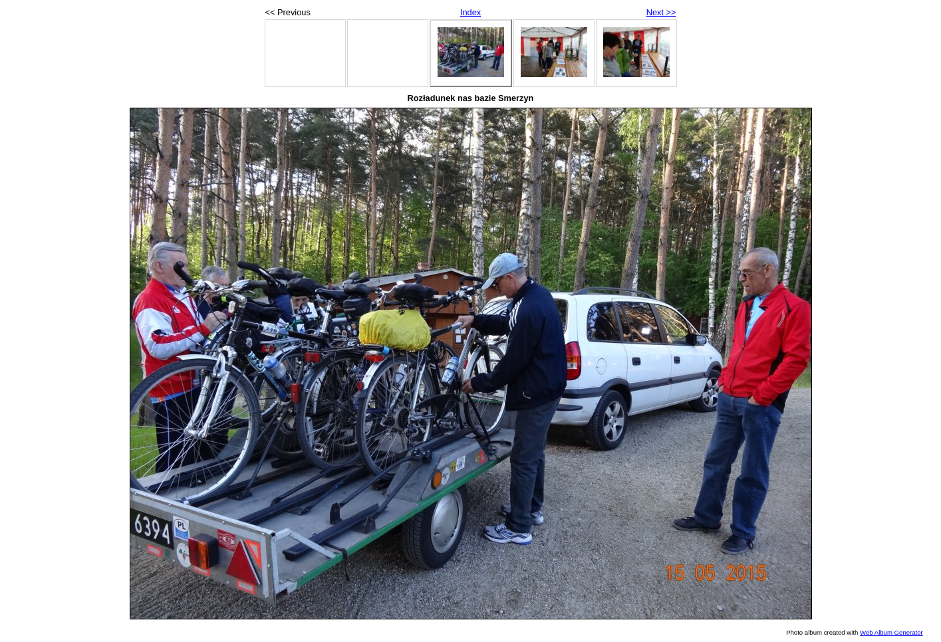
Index (470, 12)
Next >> (661, 12)
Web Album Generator (891, 632)
